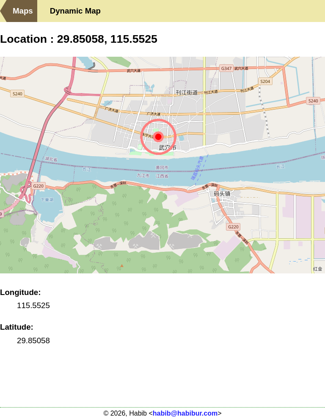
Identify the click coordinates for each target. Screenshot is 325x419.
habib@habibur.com (185, 413)
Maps (23, 10)
